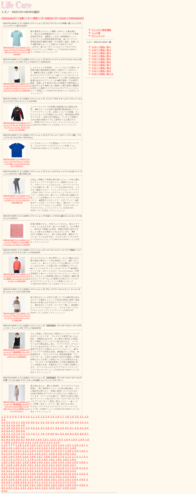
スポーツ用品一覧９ (101, 71)
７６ (32, 434)
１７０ (61, 456)
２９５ (44, 488)
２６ (13, 422)
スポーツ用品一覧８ (101, 68)
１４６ (54, 451)
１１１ (28, 442)
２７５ (66, 482)
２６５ (82, 479)
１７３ (82, 456)
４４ (13, 425)
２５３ (73, 476)
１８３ (66, 459)
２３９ (61, 474)
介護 (22, 18)
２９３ (30, 488)
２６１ (54, 479)
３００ (4, 491)
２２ (86, 417)
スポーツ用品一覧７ (101, 65)
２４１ (75, 474)
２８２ (39, 485)
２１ (81, 417)
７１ (8, 434)
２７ (18, 422)
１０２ (53, 439)
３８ (72, 422)
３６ (62, 422)
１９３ (61, 462)
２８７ (75, 485)
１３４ (44, 448)
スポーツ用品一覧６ (101, 62)
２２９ (66, 471)
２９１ (16, 488)
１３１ (23, 448)
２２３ (23, 471)
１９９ (16, 465)
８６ (81, 434)
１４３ (32, 451)
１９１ (47, 462)
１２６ (75, 445)
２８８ (82, 485)
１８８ (25, 462)
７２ (13, 434)
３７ (67, 422)
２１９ (82, 468)
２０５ (59, 465)
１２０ (32, 445)
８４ (72, 434)
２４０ (68, 474)
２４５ (16, 476)
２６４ (75, 479)
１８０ (44, 459)
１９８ (9, 465)
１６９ (54, 456)
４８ (8, 428)
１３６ (59, 448)
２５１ (59, 476)
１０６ (81, 439)
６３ (81, 428)
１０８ (7, 442)
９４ (8, 439)
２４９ (44, 476)
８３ (67, 434)
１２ (37, 417)
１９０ (39, 462)
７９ (47, 434)
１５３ (16, 454)
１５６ (37, 454)
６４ (86, 428)
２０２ (37, 465)
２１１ (25, 468)
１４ (47, 417)
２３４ (25, 474)
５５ (42, 428)
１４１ (18, 451)
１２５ (68, 445)
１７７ (23, 459)
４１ (86, 422)
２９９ (73, 488)
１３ (42, 417)
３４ (52, 422)
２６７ (9, 482)
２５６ (18, 479)
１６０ (66, 454)
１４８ (68, 451)
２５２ (66, 476)
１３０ (16, 448)
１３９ (4, 451)
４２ (3, 425)
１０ (28, 417)
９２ (23, 436)
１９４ (68, 462)
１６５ (25, 456)
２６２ (61, 479)
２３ (3, 419)
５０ (18, 428)
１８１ (51, 459)
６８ (18, 431)
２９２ (23, 488)
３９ (77, 422)
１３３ (37, 448)
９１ (18, 436)
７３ (18, 434)
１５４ (23, 454)
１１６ (4, 445)
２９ (28, 422)
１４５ (47, 451)
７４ (23, 434)
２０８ (4, 468)
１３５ (51, 448)
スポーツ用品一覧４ (101, 56)
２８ (23, 422)
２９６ (51, 488)
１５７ (44, 454)
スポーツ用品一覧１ (101, 47)
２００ (23, 465)
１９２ (54, 462)
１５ (52, 417)
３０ (32, 422)
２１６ (61, 468)
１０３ (60, 439)
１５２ (9, 454)
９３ (3, 439)
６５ (3, 431)
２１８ (75, 468)
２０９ (11, 468)
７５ (28, 434)
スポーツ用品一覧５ (101, 59)
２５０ (51, 476)
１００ (38, 439)
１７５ (9, 459)
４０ (81, 422)
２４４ (9, 476)
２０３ (44, 465)
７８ (42, 434)
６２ (77, 428)
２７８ (11, 485)
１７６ (16, 459)
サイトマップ (76, 18)
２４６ (23, 476)
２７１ (37, 482)
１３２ (30, 448)
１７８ (30, 459)
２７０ (30, 482)
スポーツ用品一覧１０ (102, 74)
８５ (77, 434)
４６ (23, 425)
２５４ (4, 479)
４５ (18, 425)
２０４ (51, 465)
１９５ (75, 462)
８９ (8, 436)
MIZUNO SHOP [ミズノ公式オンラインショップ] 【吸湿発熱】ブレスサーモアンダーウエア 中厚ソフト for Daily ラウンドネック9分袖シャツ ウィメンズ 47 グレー (16, 406)
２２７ (51, 471)
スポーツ (49, 18)
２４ (3, 422)
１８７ (18, 462)
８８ (3, 436)
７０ (3, 434)
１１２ (35, 442)
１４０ (11, 451)
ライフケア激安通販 (101, 30)
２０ (77, 417)
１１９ (25, 445)
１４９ (75, 451)
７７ (37, 434)
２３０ (73, 471)
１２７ (82, 445)
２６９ (23, 482)
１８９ (32, 462)
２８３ (47, 485)
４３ (8, 425)
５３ (32, 428)
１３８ (73, 448)
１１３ (42, 442)
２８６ (68, 485)
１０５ (74, 439)
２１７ (68, 468)
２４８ (37, 476)
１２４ (61, 445)
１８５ (4, 462)
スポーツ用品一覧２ (101, 50)
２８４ (54, 485)
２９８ (66, 488)
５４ (37, 428)
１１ (32, 417)
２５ (8, 422)
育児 (35, 18)
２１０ (18, 468)
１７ (62, 417)
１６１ (73, 454)
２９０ (9, 488)
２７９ (18, 485)
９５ (13, 439)
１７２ (75, 456)
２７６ (73, 482)
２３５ (32, 474)
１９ (72, 417)
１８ (67, 417)
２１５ (54, 468)
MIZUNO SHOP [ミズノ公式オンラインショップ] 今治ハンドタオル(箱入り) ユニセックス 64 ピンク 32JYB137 (16, 242)
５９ (62, 428)
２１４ (47, 468)
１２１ (39, 445)
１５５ (30, 454)
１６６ (32, 456)
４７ (3, 428)
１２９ (9, 448)
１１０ (21, 442)
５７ (52, 428)
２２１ (9, 471)
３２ (42, 422)
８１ (57, 434)
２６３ (68, 479)
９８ (28, 439)
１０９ (14, 442)
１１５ (56, 442)
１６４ (18, 456)
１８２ (59, 459)
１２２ (47, 445)
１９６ (82, 462)
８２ (62, 434)
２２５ (37, 471)
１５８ (51, 454)
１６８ (47, 456)
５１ (23, 428)
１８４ (73, 459)
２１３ (39, 468)
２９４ (37, 488)
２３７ (47, 474)
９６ (18, 439)
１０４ (67, 439)
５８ (57, 428)
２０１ (30, 465)
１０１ (45, 439)
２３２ (11, 474)
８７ (86, 434)
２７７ (4, 485)
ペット (63, 18)
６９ (23, 431)
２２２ (16, 471)
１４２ (25, 451)
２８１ (32, 485)
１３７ (66, 448)
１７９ (37, 459)
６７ (13, 431)
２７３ (51, 482)
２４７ (30, 476)
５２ (28, 428)
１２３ (54, 445)
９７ (23, 439)
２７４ (59, 482)
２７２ (44, 482)
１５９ (59, 454)
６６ (8, 431)
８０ (52, 434)
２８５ (61, 485)
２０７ (73, 465)
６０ (67, 428)
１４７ (61, 451)
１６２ (4, 456)
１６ (57, 417)
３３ (47, 422)
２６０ (47, 479)
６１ (72, 428)
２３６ (39, 474)
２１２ (32, 468)
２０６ (66, 465)
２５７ (25, 479)
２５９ (39, 479)
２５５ (11, 479)
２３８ (54, 474)
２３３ (18, 474)
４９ (13, 428)
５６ (47, 428)
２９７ (59, 488)
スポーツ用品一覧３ (101, 53)
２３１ (4, 474)
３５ (57, 422)
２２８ (59, 471)
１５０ (82, 451)
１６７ (39, 456)
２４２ (82, 474)
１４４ (39, 451)
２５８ (32, 479)
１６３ (11, 456)
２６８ (16, 482)
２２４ (30, 471)
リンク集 (96, 33)
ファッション (8, 18)
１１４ (49, 442)
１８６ (11, 462)
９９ (32, 439)
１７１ (68, 456)
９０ (13, 436)
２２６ (44, 471)
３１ (37, 422)
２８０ (25, 485)
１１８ (18, 445)
